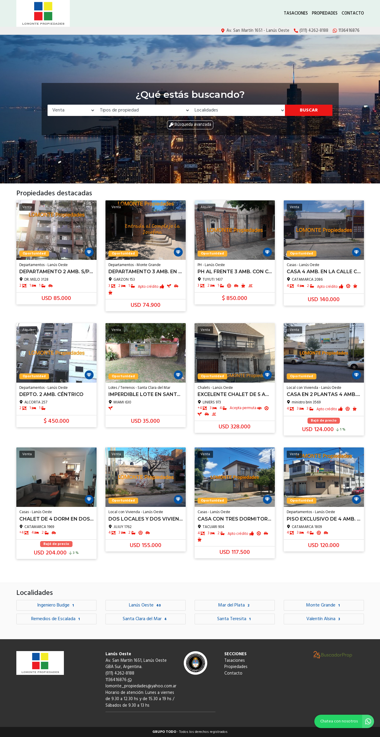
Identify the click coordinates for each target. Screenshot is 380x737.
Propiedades (325, 13)
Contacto (353, 13)
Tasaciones (296, 13)
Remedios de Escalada (56, 619)
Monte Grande (323, 605)
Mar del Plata (234, 605)
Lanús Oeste (145, 605)
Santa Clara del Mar (145, 619)
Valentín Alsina (323, 619)
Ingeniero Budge (56, 605)
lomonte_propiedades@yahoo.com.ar (140, 686)
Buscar (309, 110)
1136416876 (118, 680)
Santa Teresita (234, 619)
